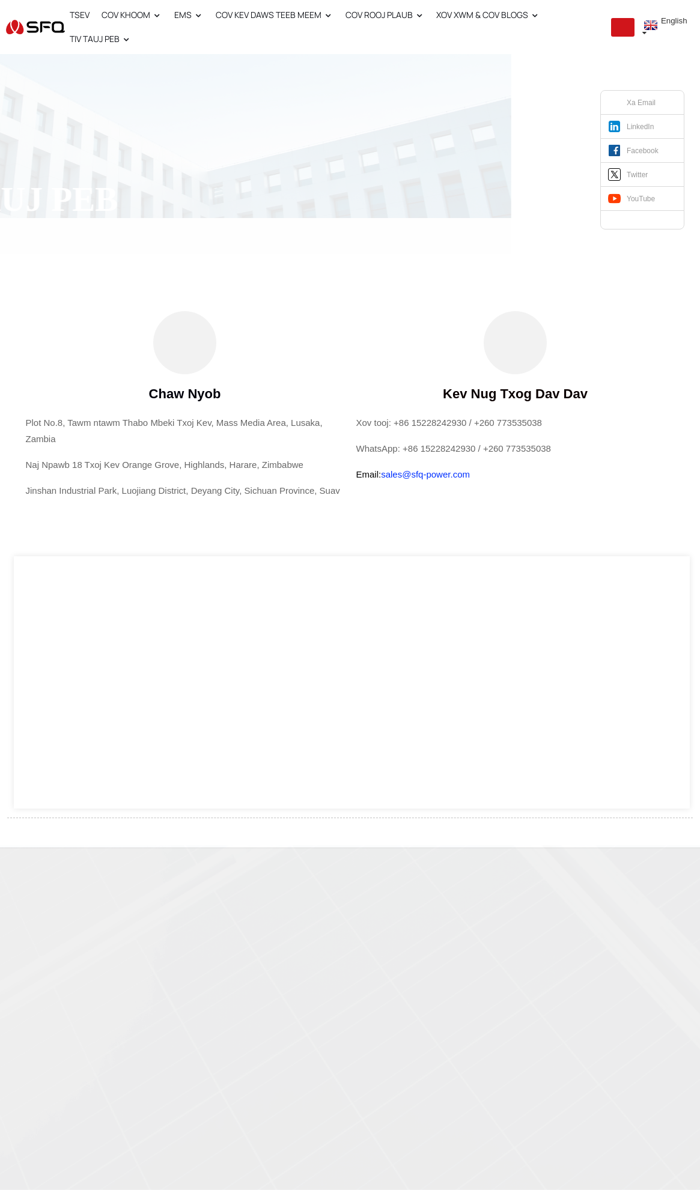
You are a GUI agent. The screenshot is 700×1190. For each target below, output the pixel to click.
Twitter (637, 175)
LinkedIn (640, 127)
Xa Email (641, 103)
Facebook (643, 151)
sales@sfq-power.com (425, 474)
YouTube (641, 199)
